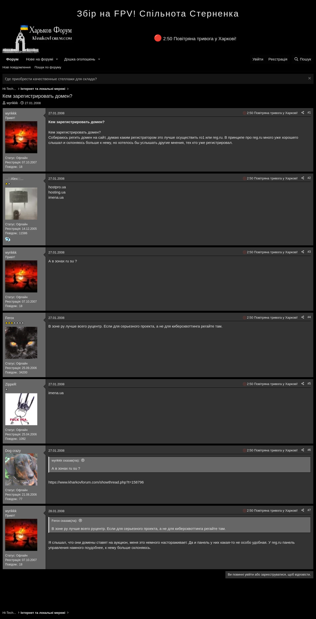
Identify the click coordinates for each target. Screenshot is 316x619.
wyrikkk (12, 103)
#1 (309, 112)
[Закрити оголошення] (309, 78)
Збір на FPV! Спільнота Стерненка (158, 13)
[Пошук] (303, 59)
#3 (309, 251)
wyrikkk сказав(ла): (65, 460)
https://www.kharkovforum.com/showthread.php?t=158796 (96, 482)
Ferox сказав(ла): (64, 520)
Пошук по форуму (48, 67)
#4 (309, 317)
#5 (309, 383)
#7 (309, 510)
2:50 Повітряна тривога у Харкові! (199, 38)
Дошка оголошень (79, 59)
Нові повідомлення (16, 67)
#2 (309, 178)
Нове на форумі (39, 59)
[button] (57, 59)
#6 (309, 450)
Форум (12, 59)
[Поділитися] (302, 113)
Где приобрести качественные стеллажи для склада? (51, 79)
